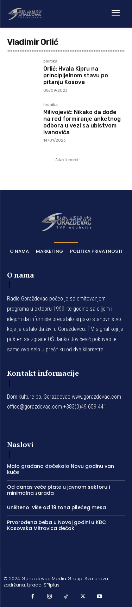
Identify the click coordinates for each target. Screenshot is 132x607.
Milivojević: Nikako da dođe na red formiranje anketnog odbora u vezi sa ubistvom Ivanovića (82, 122)
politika (50, 61)
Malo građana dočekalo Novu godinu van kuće (60, 469)
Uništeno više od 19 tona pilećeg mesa (56, 507)
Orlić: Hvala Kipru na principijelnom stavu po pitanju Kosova (75, 75)
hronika (50, 105)
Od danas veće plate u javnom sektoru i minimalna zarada (58, 489)
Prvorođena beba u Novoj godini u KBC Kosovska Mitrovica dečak (56, 525)
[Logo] (24, 13)
